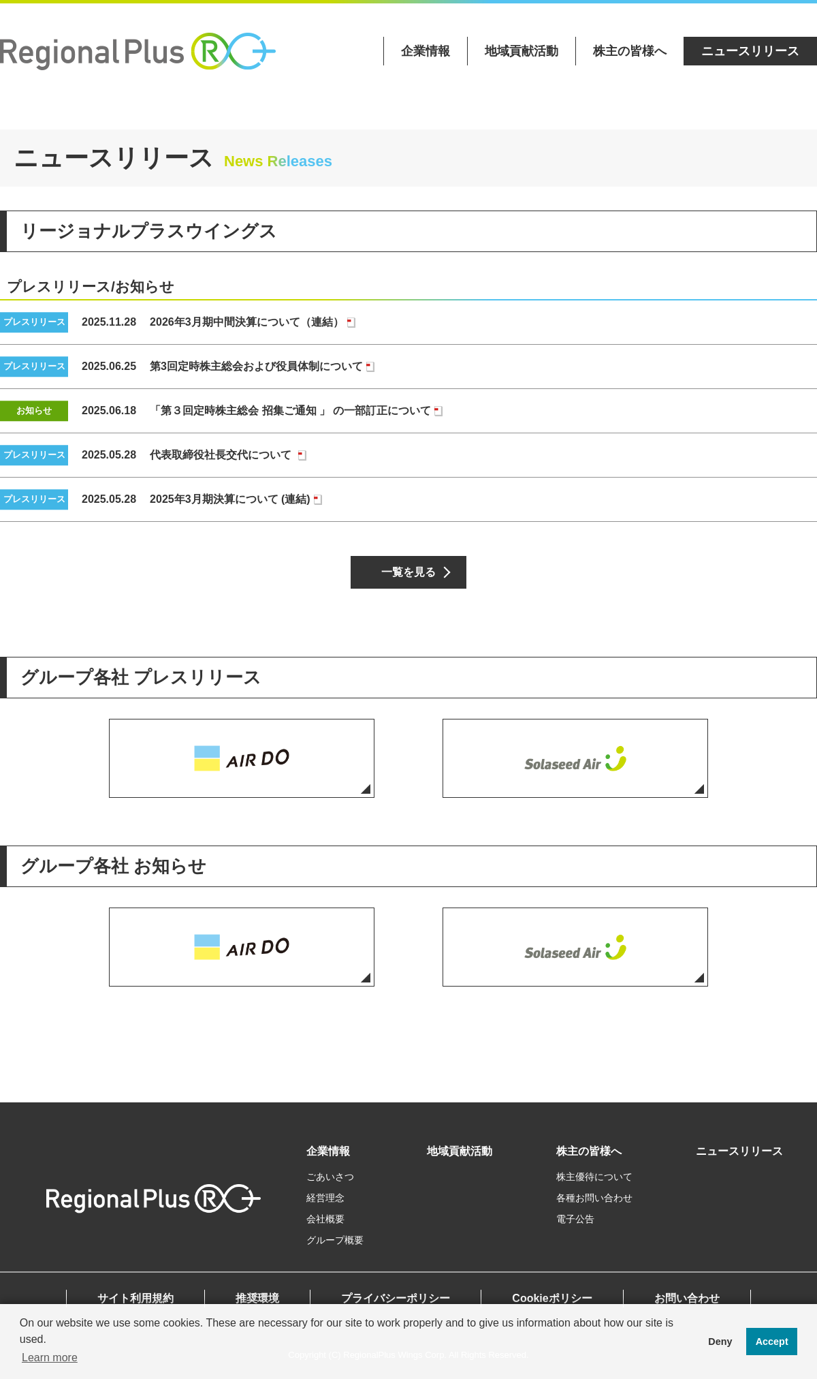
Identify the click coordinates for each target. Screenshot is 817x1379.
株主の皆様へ (630, 51)
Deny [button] (720, 1341)
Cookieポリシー (552, 1298)
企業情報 (425, 51)
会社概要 (325, 1218)
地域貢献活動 (521, 51)
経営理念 (325, 1197)
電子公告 (575, 1218)
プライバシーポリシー (395, 1298)
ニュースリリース (750, 51)
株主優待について (594, 1176)
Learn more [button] (50, 1357)
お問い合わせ (687, 1298)
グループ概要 (335, 1240)
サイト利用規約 (135, 1298)
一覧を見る (408, 572)
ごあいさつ (330, 1176)
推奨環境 (257, 1298)
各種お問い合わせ (594, 1197)
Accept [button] (772, 1341)
